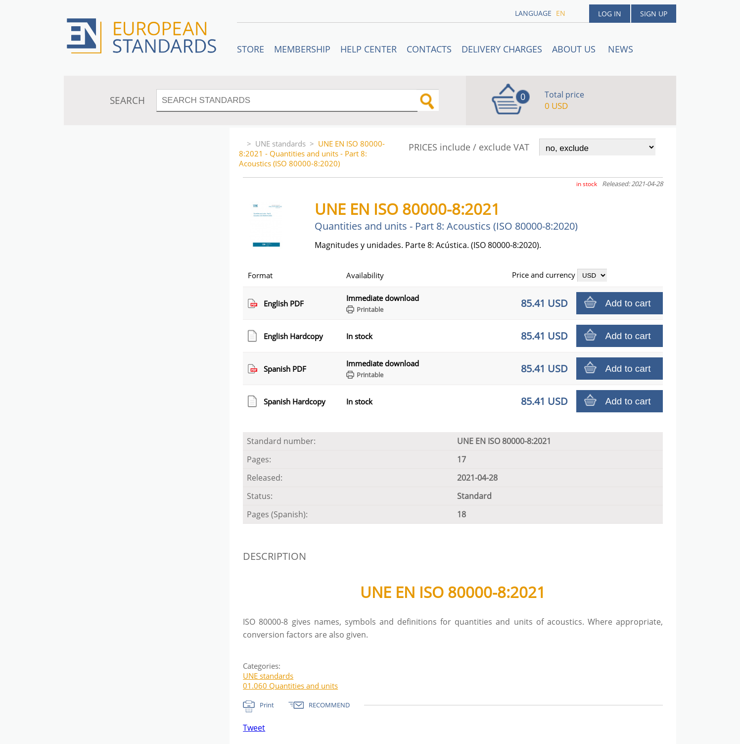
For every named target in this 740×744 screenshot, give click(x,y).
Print (267, 704)
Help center (368, 49)
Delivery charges (502, 49)
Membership (302, 49)
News (620, 49)
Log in (609, 13)
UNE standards (280, 144)
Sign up (653, 13)
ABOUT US (575, 49)
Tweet (254, 727)
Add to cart (628, 303)
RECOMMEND (329, 704)
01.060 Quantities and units (290, 686)
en (560, 13)
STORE (250, 49)
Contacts (429, 49)
